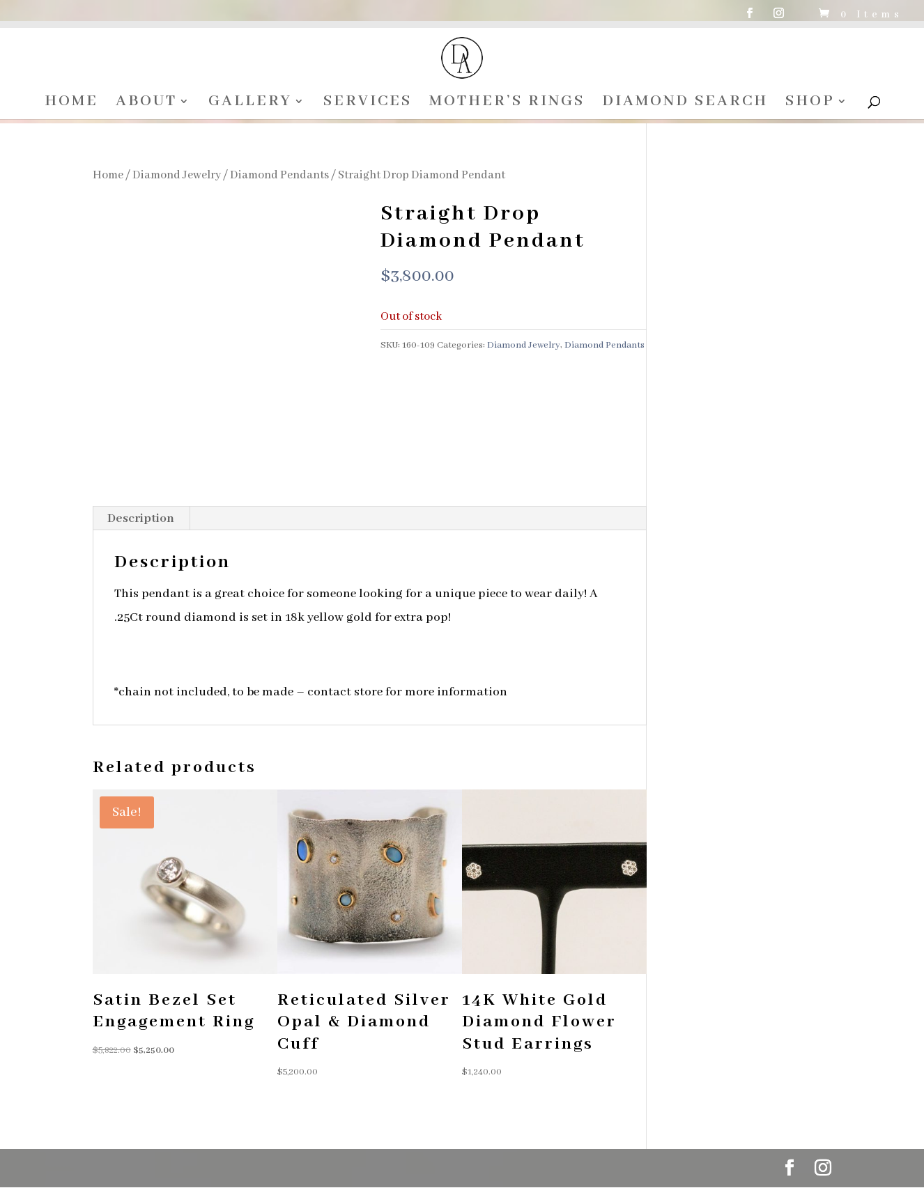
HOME (68, 103)
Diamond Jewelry (176, 175)
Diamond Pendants (279, 175)
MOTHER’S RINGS (507, 103)
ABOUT (144, 103)
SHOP (811, 103)
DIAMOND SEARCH (686, 103)
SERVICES (367, 103)
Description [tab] (140, 519)
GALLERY (249, 103)
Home (108, 175)
